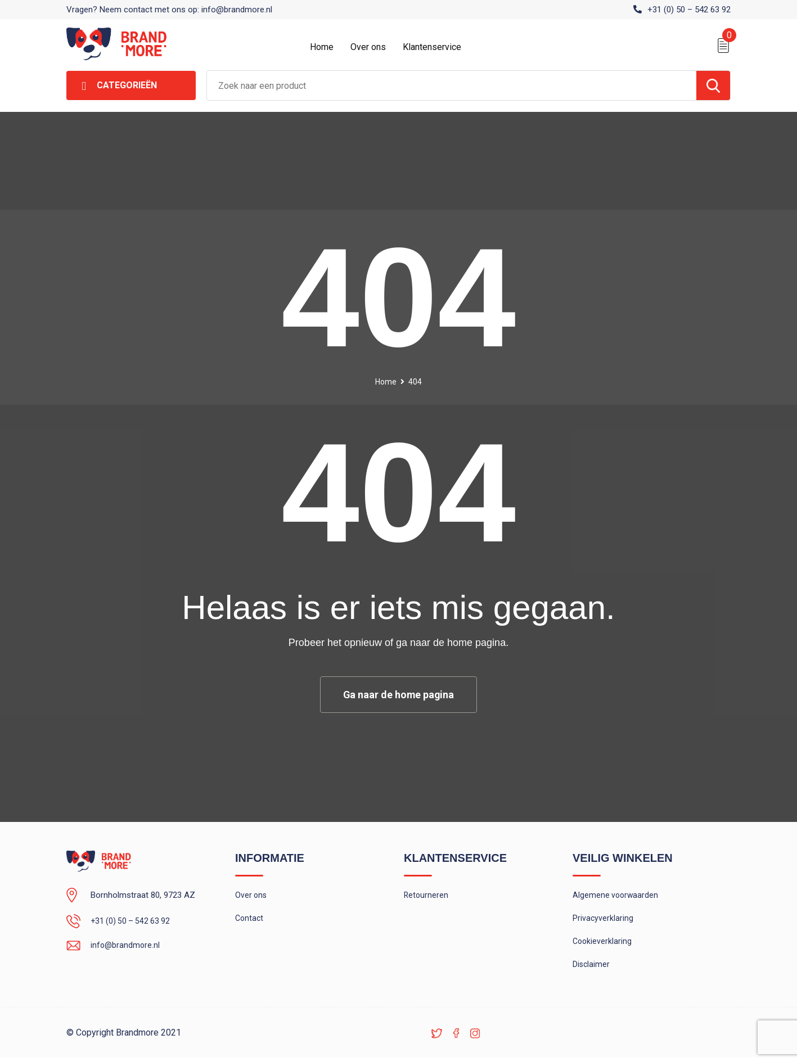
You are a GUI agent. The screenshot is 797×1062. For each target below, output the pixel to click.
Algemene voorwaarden (616, 896)
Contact (250, 920)
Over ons (368, 47)
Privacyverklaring (603, 920)
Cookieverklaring (603, 944)
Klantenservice (432, 47)
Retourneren (426, 896)
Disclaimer (592, 968)
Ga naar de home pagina (399, 695)
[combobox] (451, 85)
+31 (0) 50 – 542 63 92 (689, 9)
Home (322, 47)
